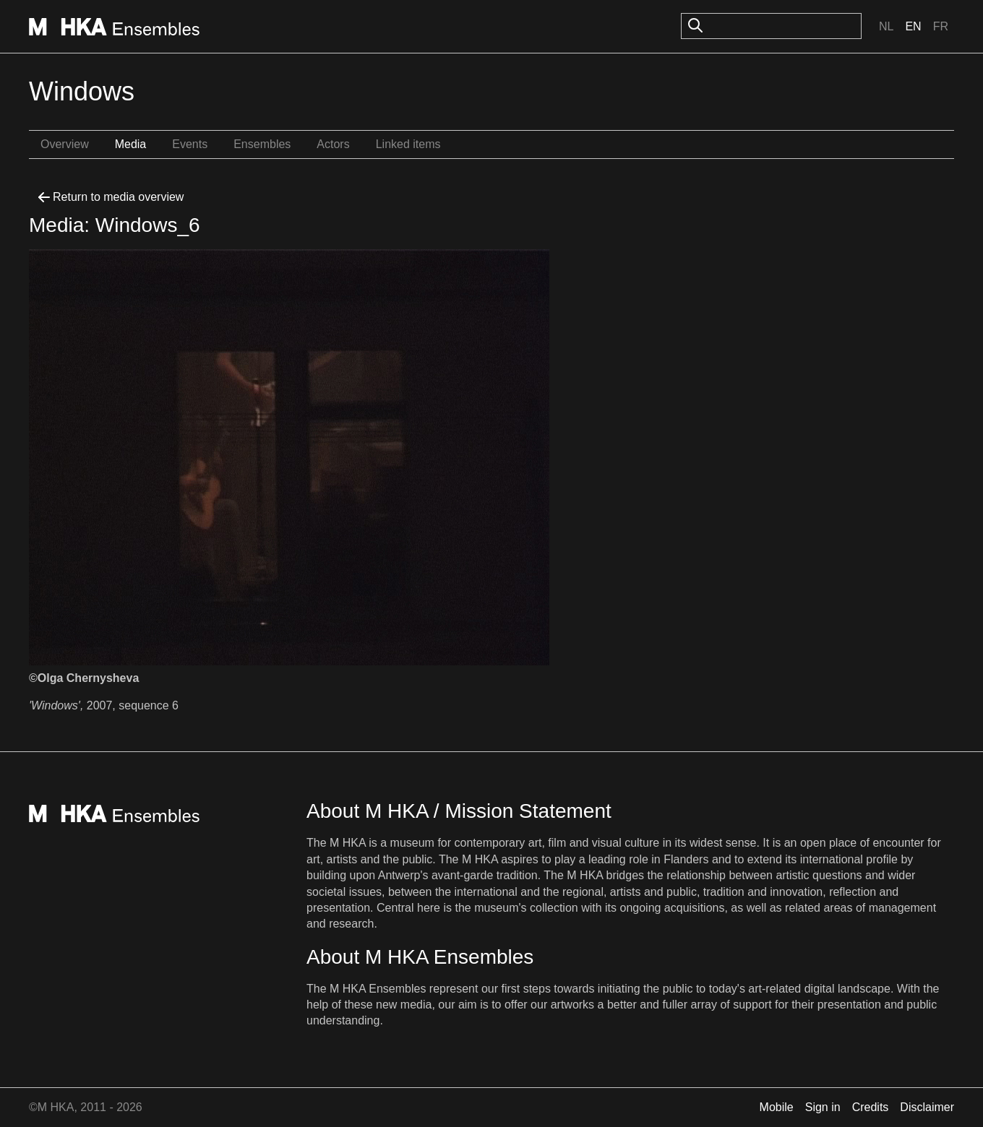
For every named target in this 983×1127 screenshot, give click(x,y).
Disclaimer (927, 1107)
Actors (333, 144)
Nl (886, 26)
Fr (940, 26)
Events (189, 144)
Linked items (408, 144)
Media (131, 144)
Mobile (777, 1107)
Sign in (823, 1107)
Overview (64, 144)
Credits (870, 1107)
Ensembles (262, 144)
